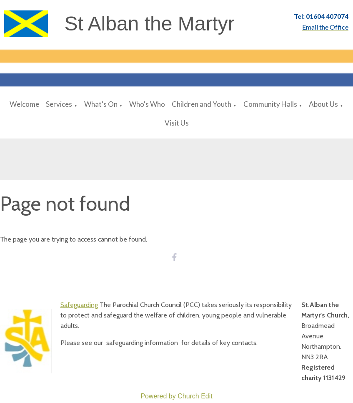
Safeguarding (79, 305)
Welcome (24, 104)
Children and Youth (201, 104)
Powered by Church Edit (176, 396)
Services (59, 104)
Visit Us (177, 122)
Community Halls (270, 104)
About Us (323, 104)
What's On (101, 104)
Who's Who (147, 104)
